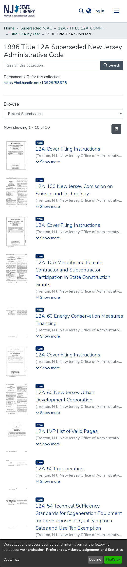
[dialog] (63, 553)
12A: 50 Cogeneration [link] (60, 468)
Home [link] (9, 28)
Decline (95, 559)
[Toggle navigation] (116, 11)
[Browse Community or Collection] (63, 113)
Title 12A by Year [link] (25, 34)
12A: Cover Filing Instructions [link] (68, 149)
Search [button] (112, 65)
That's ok (113, 559)
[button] (19, 11)
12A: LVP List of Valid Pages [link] (67, 431)
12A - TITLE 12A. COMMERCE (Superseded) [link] (82, 28)
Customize (11, 559)
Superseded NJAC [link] (36, 28)
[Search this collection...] (52, 65)
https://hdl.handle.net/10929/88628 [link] (35, 82)
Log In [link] (99, 11)
